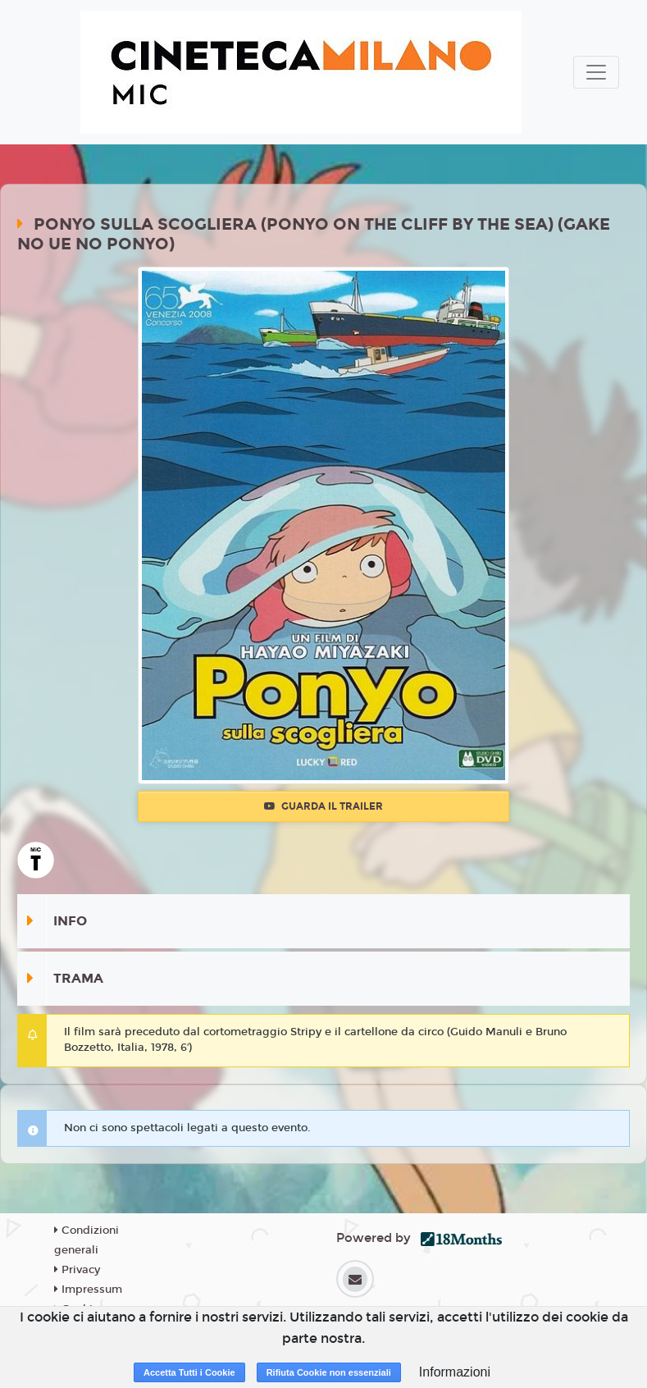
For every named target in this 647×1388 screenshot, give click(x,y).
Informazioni (454, 1372)
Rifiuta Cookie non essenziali (329, 1372)
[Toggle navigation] (596, 72)
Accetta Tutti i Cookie (189, 1372)
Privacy (77, 1269)
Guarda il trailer (323, 806)
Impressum (88, 1289)
